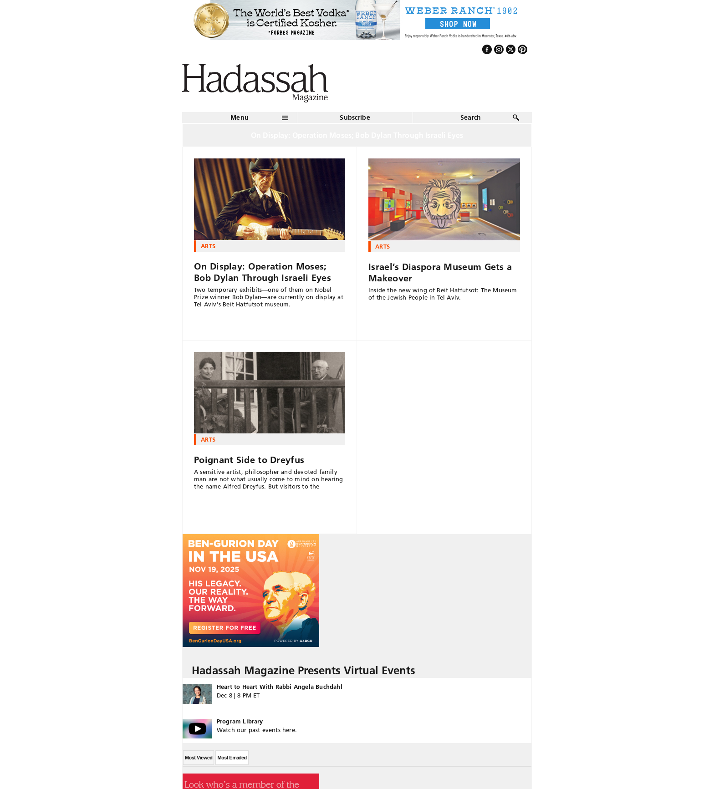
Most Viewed (198, 757)
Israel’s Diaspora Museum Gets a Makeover (440, 272)
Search (470, 117)
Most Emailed (231, 757)
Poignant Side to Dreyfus (249, 459)
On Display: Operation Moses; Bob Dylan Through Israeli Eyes (262, 272)
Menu (239, 117)
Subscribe (355, 117)
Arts (208, 245)
